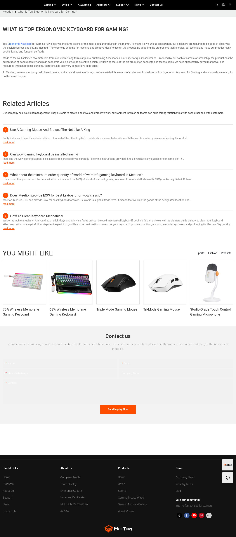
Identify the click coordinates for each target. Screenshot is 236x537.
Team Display (68, 484)
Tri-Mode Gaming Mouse (161, 309)
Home (6, 477)
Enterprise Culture (71, 490)
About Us (8, 490)
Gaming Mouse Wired (131, 497)
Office (121, 484)
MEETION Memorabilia (74, 504)
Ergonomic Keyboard (20, 43)
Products (226, 253)
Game (121, 477)
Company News (185, 477)
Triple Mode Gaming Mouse (116, 309)
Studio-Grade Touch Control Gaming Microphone (210, 311)
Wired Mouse (126, 511)
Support (7, 497)
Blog (178, 490)
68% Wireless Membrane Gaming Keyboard (68, 311)
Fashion (212, 253)
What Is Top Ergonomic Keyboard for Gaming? (47, 11)
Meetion (8, 11)
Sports (200, 253)
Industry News (184, 484)
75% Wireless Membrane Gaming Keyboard (21, 311)
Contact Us (9, 511)
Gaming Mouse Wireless (132, 504)
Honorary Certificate (72, 497)
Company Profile (70, 477)
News (6, 504)
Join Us (65, 510)
